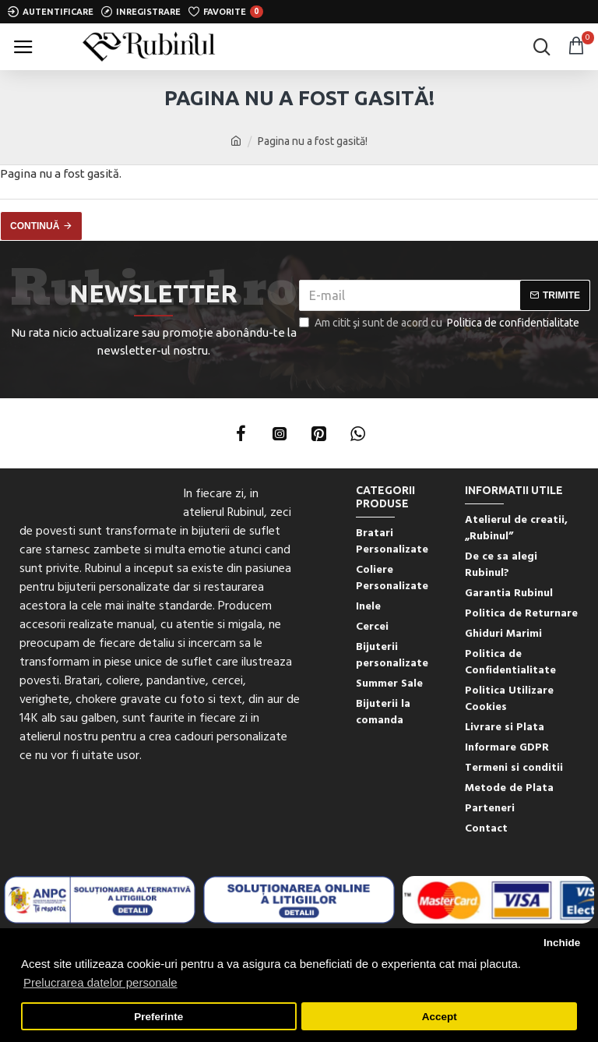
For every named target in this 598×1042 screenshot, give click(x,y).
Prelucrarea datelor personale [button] (100, 982)
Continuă (34, 226)
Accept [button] (439, 1017)
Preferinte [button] (158, 1017)
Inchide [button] (561, 942)
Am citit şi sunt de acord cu (440, 323)
